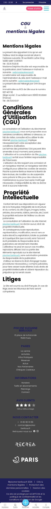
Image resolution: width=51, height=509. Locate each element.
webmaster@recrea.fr (23, 72)
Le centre (25, 351)
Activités (25, 354)
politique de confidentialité (23, 496)
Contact (25, 392)
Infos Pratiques (25, 357)
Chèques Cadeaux (25, 369)
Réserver (25, 360)
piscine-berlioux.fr (11, 131)
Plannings (25, 389)
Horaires (25, 382)
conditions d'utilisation (20, 499)
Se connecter (28, 2)
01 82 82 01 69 (25, 422)
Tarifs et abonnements (25, 386)
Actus (25, 363)
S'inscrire (42, 2)
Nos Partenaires (25, 366)
